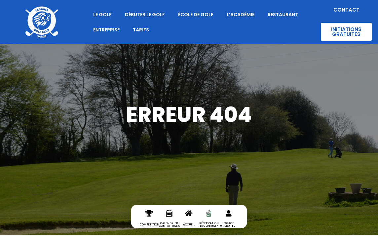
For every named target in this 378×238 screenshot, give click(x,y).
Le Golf (102, 14)
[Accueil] (189, 218)
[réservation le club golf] (209, 218)
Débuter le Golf (145, 14)
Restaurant (283, 14)
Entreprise (106, 29)
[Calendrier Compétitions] (169, 218)
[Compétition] (149, 218)
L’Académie (240, 14)
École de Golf (195, 14)
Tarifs (141, 29)
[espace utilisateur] (229, 218)
